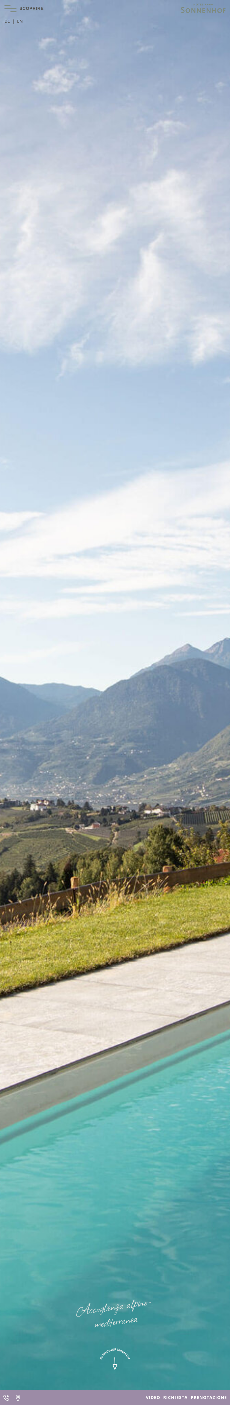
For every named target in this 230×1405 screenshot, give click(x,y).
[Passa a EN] (20, 21)
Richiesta (175, 1397)
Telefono (6, 1397)
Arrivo (18, 1397)
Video (153, 1397)
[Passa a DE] (9, 21)
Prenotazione (209, 1397)
